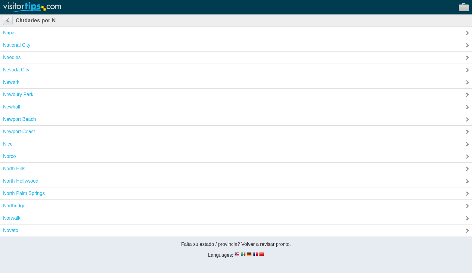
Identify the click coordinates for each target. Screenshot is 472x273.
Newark (11, 82)
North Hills (14, 168)
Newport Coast (19, 131)
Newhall (11, 106)
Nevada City (16, 69)
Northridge (14, 205)
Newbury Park (18, 94)
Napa (8, 32)
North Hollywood (20, 181)
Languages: (220, 255)
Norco (9, 156)
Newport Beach (19, 119)
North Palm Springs (24, 193)
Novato (10, 230)
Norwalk (11, 218)
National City (16, 45)
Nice (8, 143)
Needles (12, 57)
